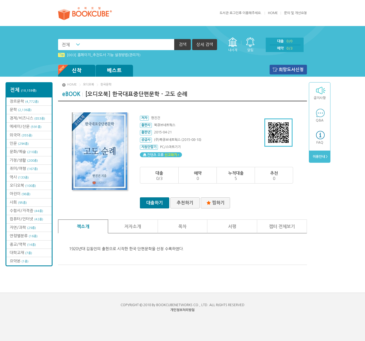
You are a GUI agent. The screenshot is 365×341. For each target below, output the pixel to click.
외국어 (21, 135)
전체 (66, 44)
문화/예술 (24, 152)
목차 (182, 226)
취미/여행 (24, 168)
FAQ (319, 142)
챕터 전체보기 (282, 226)
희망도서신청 (291, 70)
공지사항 (320, 98)
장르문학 (24, 101)
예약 (285, 48)
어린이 (20, 194)
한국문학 (105, 84)
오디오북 (23, 185)
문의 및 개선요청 (295, 13)
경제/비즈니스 (27, 118)
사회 (18, 202)
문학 (21, 110)
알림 (250, 50)
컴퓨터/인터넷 (26, 219)
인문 (19, 143)
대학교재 (21, 253)
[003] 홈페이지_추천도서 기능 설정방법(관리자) (99, 55)
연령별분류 (24, 236)
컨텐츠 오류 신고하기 (161, 154)
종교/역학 (23, 244)
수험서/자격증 (26, 211)
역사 (19, 177)
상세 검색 (204, 44)
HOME (273, 13)
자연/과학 (23, 227)
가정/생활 (24, 160)
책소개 (83, 226)
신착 (70, 71)
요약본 (19, 261)
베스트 (114, 70)
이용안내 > (320, 156)
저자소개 (132, 226)
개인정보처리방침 (182, 310)
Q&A (320, 120)
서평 (232, 226)
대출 (285, 41)
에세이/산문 (25, 126)
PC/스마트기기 (170, 147)
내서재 (232, 50)
